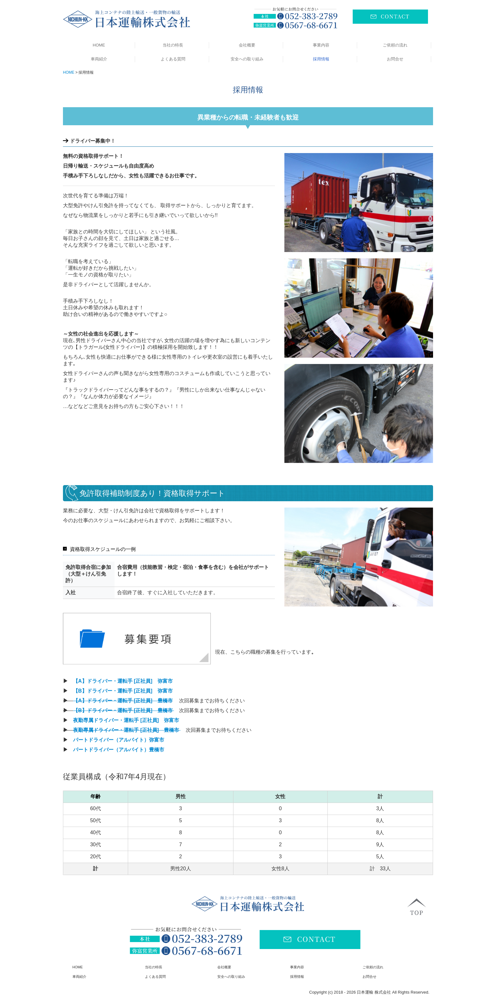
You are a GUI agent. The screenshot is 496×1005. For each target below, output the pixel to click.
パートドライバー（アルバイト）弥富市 (119, 740)
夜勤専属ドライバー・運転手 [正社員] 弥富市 (127, 720)
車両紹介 (99, 59)
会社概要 (247, 45)
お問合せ (395, 59)
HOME (99, 45)
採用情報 (321, 59)
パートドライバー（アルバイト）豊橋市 (118, 749)
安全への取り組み (247, 59)
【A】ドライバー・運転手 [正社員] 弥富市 (123, 681)
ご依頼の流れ (395, 45)
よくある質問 (173, 59)
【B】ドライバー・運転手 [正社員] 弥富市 (123, 691)
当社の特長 (173, 45)
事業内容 (321, 45)
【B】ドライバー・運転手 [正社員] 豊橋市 (123, 710)
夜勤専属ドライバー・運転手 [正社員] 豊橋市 (127, 730)
